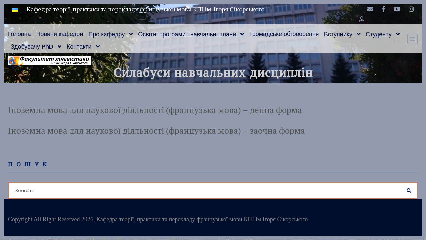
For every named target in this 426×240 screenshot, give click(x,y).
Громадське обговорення (284, 34)
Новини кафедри (59, 34)
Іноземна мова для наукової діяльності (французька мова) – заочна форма (156, 130)
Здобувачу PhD (32, 46)
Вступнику (338, 34)
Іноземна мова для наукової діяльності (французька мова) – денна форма (155, 109)
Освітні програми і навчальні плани (187, 34)
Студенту (379, 34)
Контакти (79, 46)
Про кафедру (106, 34)
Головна (19, 34)
